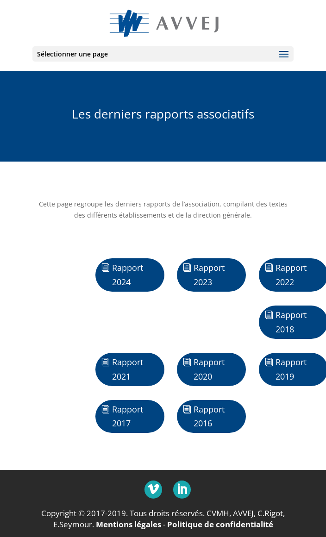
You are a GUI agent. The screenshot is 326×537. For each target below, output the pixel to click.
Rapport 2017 (127, 416)
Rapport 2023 (209, 274)
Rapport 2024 (127, 274)
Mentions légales (128, 524)
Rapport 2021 (127, 369)
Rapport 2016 (209, 416)
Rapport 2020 (209, 369)
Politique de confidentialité (220, 524)
